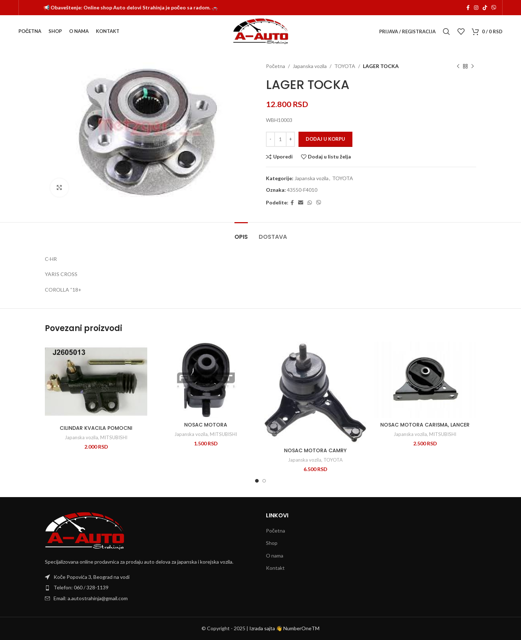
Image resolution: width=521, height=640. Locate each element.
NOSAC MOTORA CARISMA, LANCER (425, 424)
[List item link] (150, 588)
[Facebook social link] (468, 8)
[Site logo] (260, 31)
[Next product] (472, 66)
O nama (274, 555)
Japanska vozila (310, 66)
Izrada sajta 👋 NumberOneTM (284, 628)
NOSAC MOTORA (205, 424)
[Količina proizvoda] (280, 139)
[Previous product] (458, 66)
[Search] (446, 31)
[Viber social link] (494, 8)
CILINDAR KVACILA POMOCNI (96, 428)
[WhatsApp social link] (309, 203)
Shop (272, 543)
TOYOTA (344, 66)
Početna (275, 66)
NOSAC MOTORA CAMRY (315, 450)
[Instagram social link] (476, 8)
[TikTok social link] (484, 8)
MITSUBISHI (113, 437)
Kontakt (275, 568)
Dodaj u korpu (325, 139)
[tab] (241, 233)
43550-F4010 (302, 190)
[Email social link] (300, 203)
